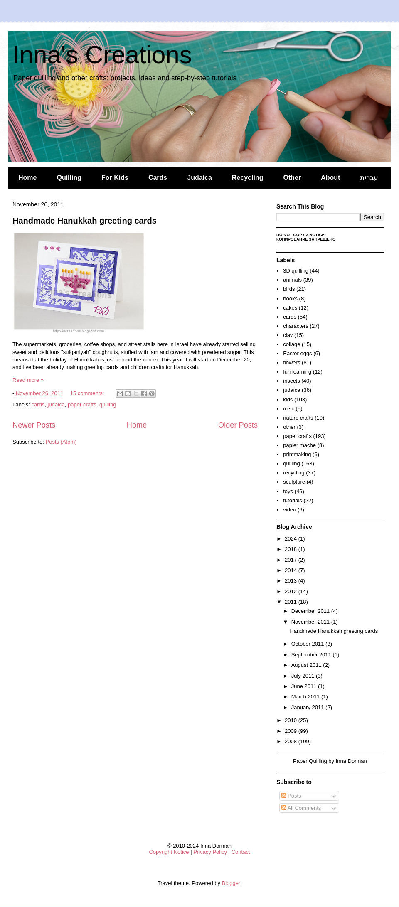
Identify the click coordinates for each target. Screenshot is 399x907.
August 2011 (307, 665)
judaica (56, 404)
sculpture (294, 482)
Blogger (231, 883)
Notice (317, 234)
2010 (291, 720)
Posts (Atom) (61, 442)
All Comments (301, 808)
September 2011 (312, 654)
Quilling (69, 177)
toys (288, 491)
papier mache (299, 445)
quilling (107, 404)
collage (291, 344)
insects (291, 381)
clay (288, 335)
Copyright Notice (169, 852)
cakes (290, 308)
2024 (291, 539)
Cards (157, 177)
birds (289, 289)
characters (295, 326)
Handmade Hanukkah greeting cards (84, 220)
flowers (291, 362)
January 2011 (308, 707)
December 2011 (311, 611)
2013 (291, 581)
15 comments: (88, 393)
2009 (291, 731)
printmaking (297, 454)
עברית (369, 178)
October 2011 (308, 644)
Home (27, 177)
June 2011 (304, 686)
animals (292, 280)
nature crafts (298, 418)
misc (288, 409)
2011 (291, 602)
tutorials (292, 500)
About (330, 177)
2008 (291, 741)
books (290, 298)
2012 (291, 591)
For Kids (114, 177)
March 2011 (306, 696)
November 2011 (311, 622)
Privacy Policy (210, 852)
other (289, 427)
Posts (291, 796)
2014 (291, 570)
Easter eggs (297, 353)
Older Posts (238, 425)
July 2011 (303, 676)
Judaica (199, 177)
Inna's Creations (102, 55)
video (289, 509)
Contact (241, 852)
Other (292, 177)
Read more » (28, 380)
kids (288, 399)
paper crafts (82, 404)
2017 (291, 560)
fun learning (297, 372)
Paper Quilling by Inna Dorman (330, 761)
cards (38, 404)
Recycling (248, 177)
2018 (291, 549)
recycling (293, 472)
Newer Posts (33, 425)
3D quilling (295, 271)
